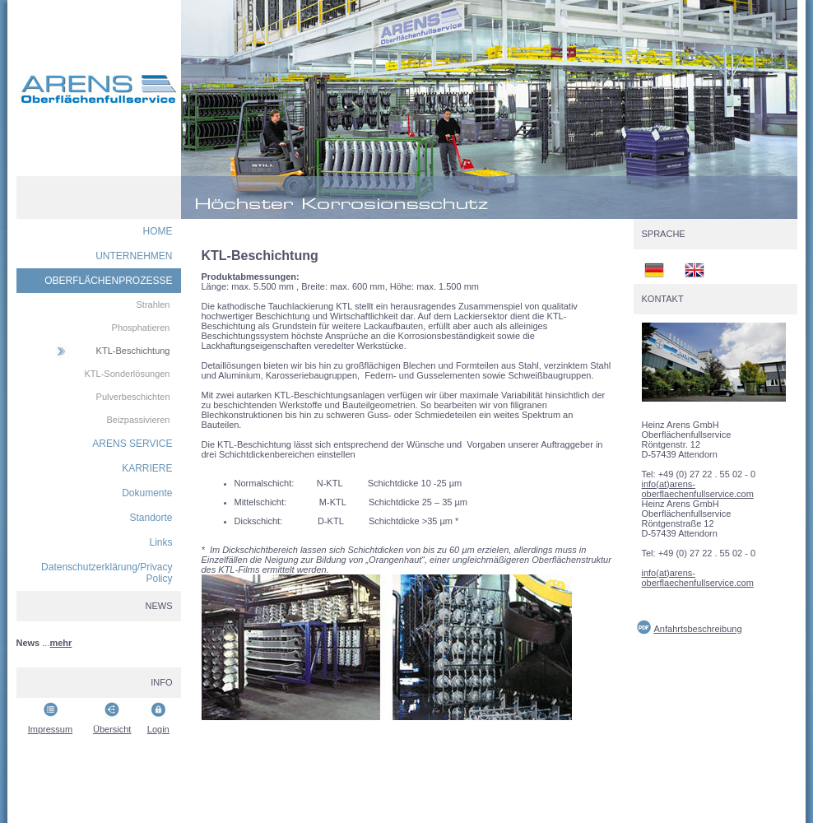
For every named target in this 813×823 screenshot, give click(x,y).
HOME (158, 231)
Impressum (50, 729)
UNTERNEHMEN (133, 256)
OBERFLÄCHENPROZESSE (108, 280)
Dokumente (147, 493)
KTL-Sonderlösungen (127, 374)
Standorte (150, 517)
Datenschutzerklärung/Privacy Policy (106, 572)
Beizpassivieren (138, 420)
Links (160, 542)
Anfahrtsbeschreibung (698, 629)
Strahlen (153, 304)
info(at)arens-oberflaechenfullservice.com (698, 489)
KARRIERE (147, 468)
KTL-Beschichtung (133, 351)
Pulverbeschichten (133, 397)
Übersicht (112, 729)
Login (158, 729)
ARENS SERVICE (132, 443)
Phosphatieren (141, 327)
